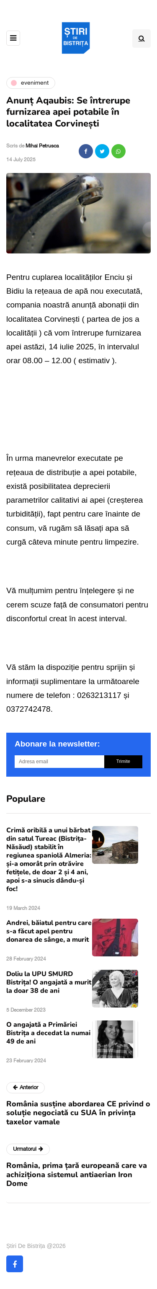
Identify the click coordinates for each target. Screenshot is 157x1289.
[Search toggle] (141, 38)
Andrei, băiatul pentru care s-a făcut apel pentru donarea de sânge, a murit (49, 931)
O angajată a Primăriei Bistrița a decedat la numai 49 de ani (48, 1033)
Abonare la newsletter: (57, 743)
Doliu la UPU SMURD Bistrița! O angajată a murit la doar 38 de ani (48, 982)
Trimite (123, 761)
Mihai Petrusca (42, 146)
